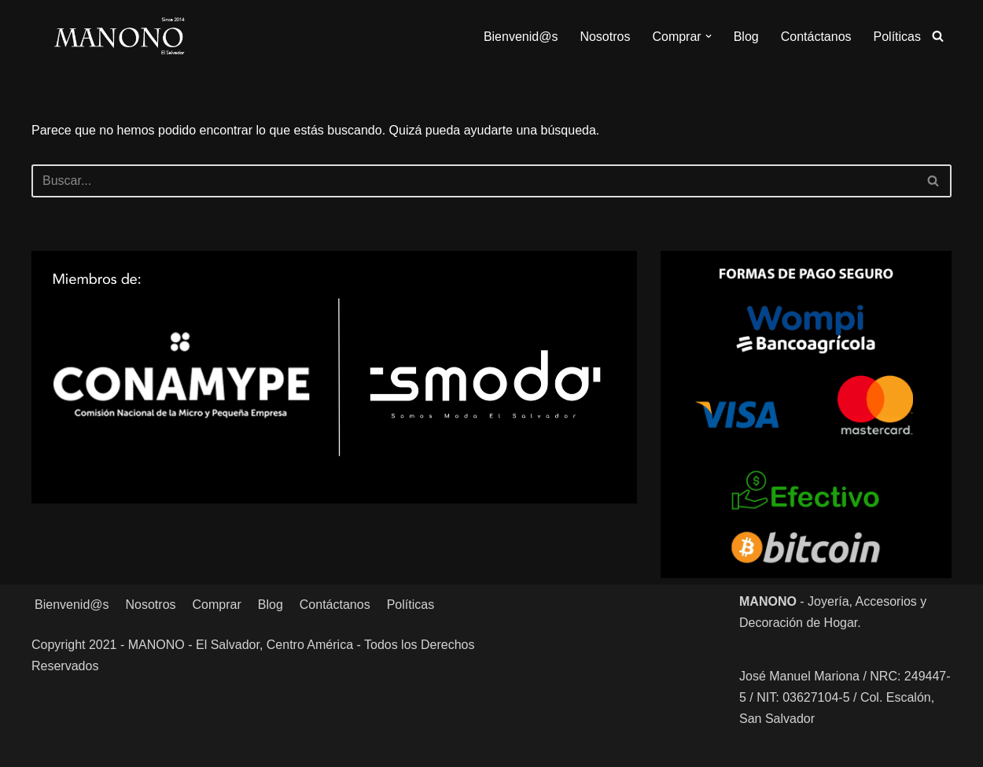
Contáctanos (816, 36)
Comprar (217, 604)
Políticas (897, 36)
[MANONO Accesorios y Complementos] (119, 36)
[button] (708, 36)
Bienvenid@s (521, 36)
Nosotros (605, 36)
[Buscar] (938, 36)
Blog (746, 36)
